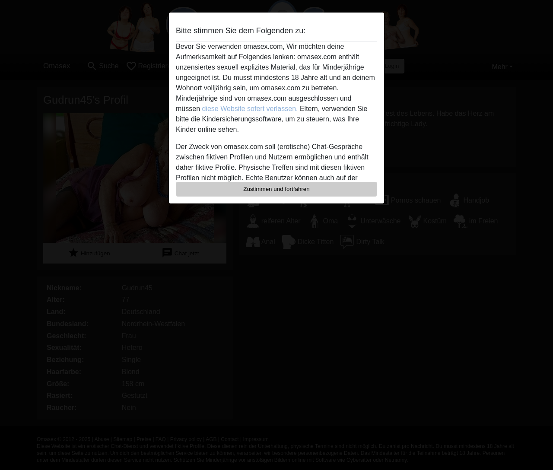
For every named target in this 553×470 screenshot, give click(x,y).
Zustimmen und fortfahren (276, 189)
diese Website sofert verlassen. (250, 108)
